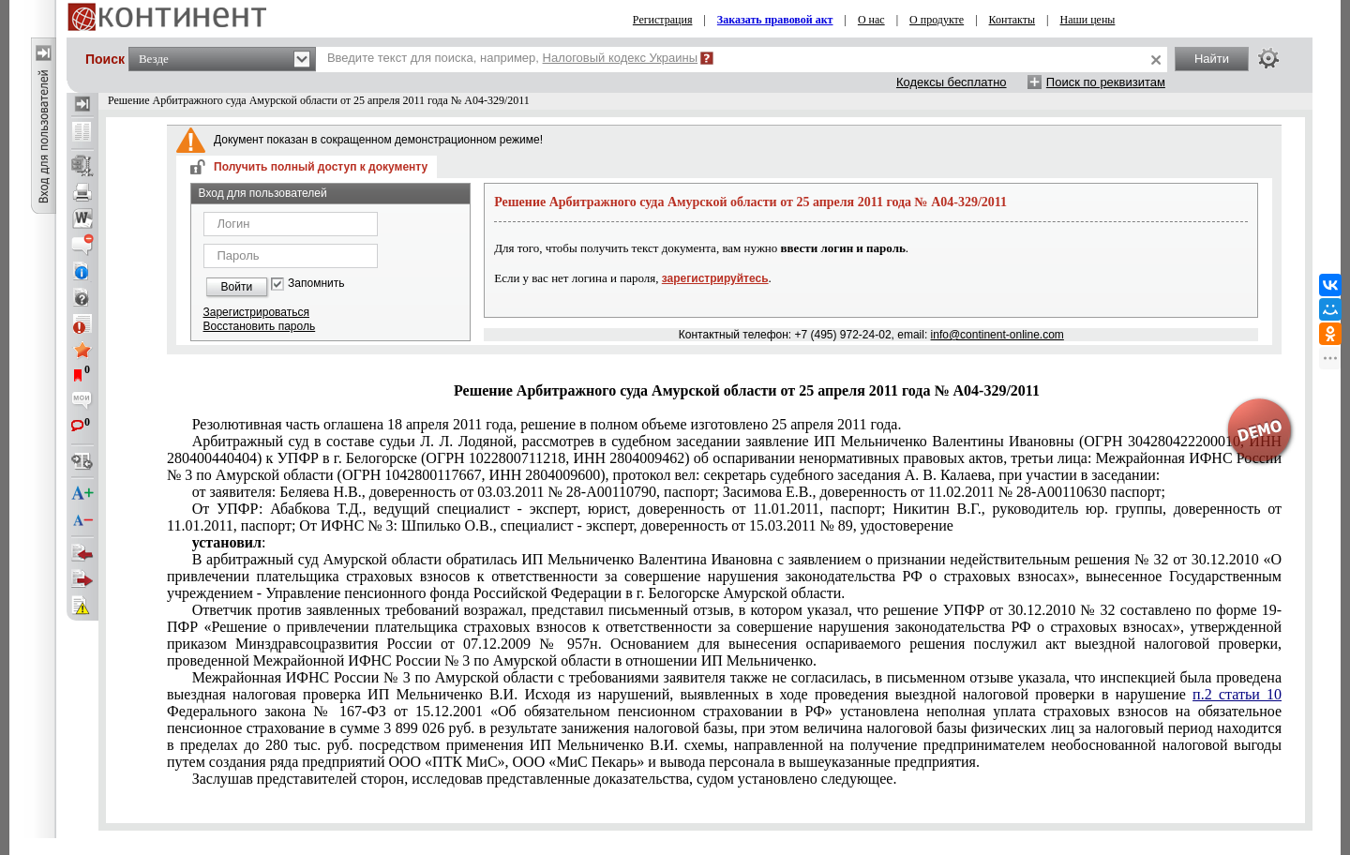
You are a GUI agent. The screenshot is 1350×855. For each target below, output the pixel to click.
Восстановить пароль (259, 326)
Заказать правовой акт (775, 19)
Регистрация (663, 19)
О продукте (936, 19)
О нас (871, 19)
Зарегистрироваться (256, 312)
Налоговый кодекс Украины (620, 58)
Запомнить (316, 284)
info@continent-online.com (997, 334)
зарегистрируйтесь (715, 278)
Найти (1211, 59)
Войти (237, 286)
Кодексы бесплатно (951, 82)
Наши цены (1088, 19)
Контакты (1012, 19)
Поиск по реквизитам (1105, 82)
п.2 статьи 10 (1237, 694)
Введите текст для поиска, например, (512, 58)
